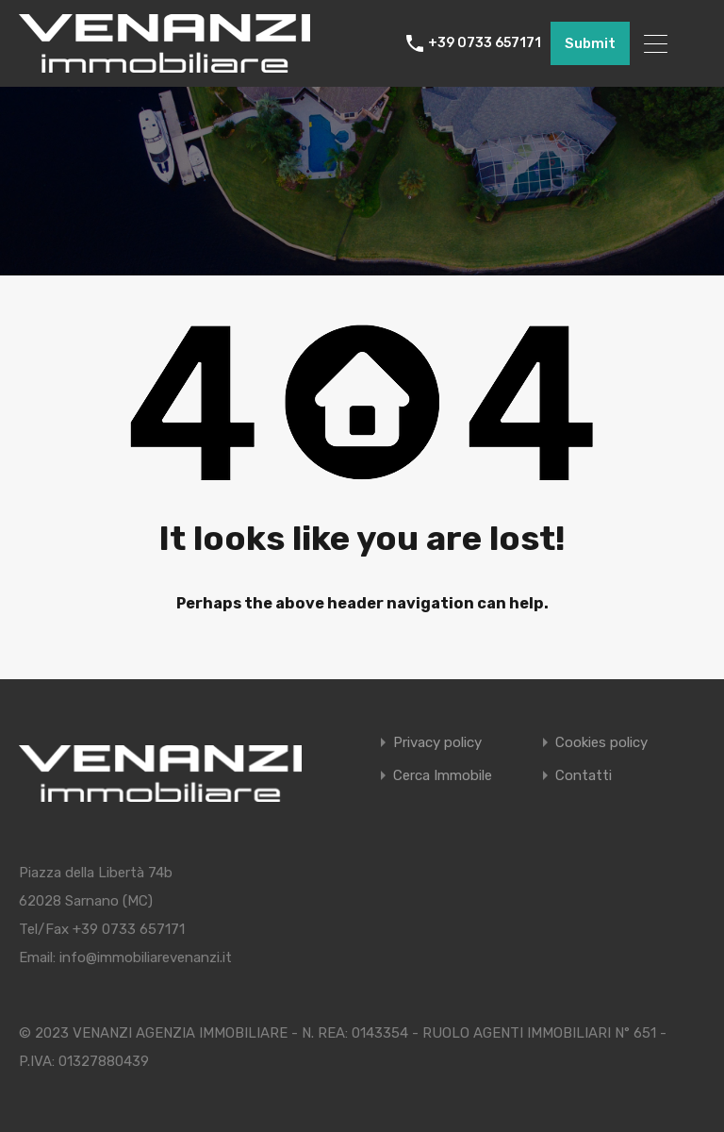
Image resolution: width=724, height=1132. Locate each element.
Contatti (583, 776)
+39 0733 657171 (484, 43)
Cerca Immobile (442, 776)
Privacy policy (437, 743)
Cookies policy (601, 743)
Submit (590, 43)
